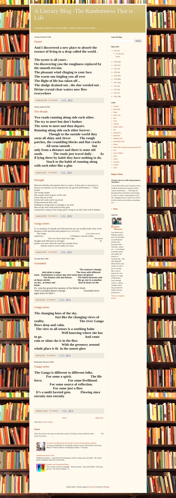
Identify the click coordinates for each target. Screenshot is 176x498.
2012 (116, 90)
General (116, 124)
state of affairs (118, 153)
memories (116, 135)
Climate (116, 106)
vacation (116, 162)
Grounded (40, 263)
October (119, 54)
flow (115, 118)
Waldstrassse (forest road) (45, 455)
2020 (116, 72)
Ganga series (41, 223)
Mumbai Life (117, 138)
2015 (116, 86)
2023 (116, 62)
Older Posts (99, 418)
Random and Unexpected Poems (57, 464)
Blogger (106, 487)
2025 (116, 51)
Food (115, 121)
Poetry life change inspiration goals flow (127, 147)
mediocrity (117, 133)
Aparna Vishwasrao (118, 228)
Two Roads (40, 111)
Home (64, 418)
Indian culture (118, 127)
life (114, 130)
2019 (116, 76)
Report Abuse (117, 174)
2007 (116, 96)
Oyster (38, 41)
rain (114, 150)
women (115, 165)
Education (116, 109)
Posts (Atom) (48, 422)
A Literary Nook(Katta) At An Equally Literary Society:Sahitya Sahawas (71, 443)
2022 (116, 65)
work (115, 168)
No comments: (53, 100)
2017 (116, 83)
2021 (116, 69)
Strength (39, 180)
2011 (116, 93)
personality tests (119, 141)
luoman (91, 487)
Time (115, 156)
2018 (116, 79)
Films (115, 112)
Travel (115, 159)
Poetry (115, 144)
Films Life (117, 115)
